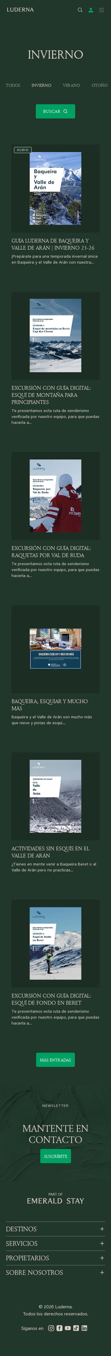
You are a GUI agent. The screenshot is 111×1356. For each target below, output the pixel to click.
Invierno (41, 85)
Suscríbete (55, 1156)
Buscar (55, 111)
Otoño (99, 85)
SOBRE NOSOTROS (34, 1272)
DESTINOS (21, 1228)
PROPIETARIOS (27, 1258)
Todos (13, 85)
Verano (71, 85)
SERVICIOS (22, 1243)
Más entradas (55, 1060)
